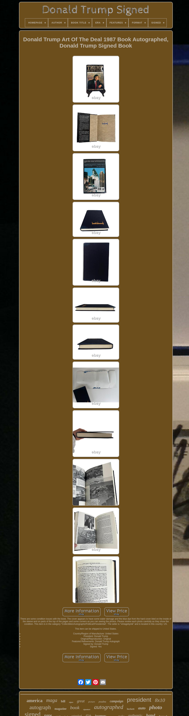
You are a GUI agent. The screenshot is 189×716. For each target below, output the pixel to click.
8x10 (160, 700)
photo (155, 707)
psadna (102, 701)
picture (91, 701)
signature (86, 709)
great (80, 701)
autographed (108, 707)
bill (63, 701)
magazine (61, 708)
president (139, 699)
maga (51, 700)
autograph (40, 707)
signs (71, 702)
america (34, 700)
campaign (116, 701)
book (75, 707)
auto (141, 708)
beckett (130, 708)
